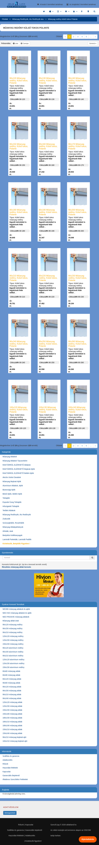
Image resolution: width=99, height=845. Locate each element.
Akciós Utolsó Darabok (12, 477)
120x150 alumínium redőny (13, 663)
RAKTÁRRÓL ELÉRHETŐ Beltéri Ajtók (18, 473)
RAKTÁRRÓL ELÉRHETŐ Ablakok (17, 465)
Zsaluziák (6, 519)
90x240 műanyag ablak (12, 698)
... (91, 37)
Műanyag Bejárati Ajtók (12, 481)
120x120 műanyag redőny (13, 636)
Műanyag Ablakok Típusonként (15, 461)
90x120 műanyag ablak (12, 687)
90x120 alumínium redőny (13, 648)
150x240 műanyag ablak (12, 733)
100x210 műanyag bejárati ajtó (15, 741)
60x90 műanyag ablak (11, 675)
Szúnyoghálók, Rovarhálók (13, 523)
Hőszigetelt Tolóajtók (11, 506)
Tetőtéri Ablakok (9, 510)
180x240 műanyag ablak (12, 726)
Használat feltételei (10, 768)
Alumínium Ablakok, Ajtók (13, 486)
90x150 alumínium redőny (13, 652)
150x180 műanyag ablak (12, 714)
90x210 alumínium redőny (13, 656)
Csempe (24, 43)
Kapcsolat (6, 772)
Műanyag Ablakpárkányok (13, 527)
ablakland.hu (71, 825)
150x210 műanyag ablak (12, 729)
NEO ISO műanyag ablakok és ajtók (17, 613)
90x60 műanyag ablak (11, 683)
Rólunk (5, 764)
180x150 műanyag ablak (12, 718)
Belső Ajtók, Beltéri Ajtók (12, 494)
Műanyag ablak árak (11, 621)
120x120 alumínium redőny (13, 660)
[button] (51, 11)
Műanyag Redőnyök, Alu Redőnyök (17, 515)
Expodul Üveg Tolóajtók (12, 502)
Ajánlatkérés (87, 839)
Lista (15, 43)
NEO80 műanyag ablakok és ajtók (16, 609)
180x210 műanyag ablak (12, 722)
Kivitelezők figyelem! (33, 841)
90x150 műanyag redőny (12, 628)
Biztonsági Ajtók (9, 490)
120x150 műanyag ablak (12, 706)
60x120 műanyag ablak (12, 679)
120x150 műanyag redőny (13, 640)
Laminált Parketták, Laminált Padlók (17, 539)
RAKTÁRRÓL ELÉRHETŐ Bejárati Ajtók (19, 469)
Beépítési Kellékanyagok (12, 535)
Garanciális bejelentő (33, 830)
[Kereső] (92, 557)
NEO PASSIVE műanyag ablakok (16, 617)
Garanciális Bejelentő (11, 775)
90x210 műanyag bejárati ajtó (14, 737)
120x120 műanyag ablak (12, 702)
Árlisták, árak (8, 531)
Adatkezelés (7, 760)
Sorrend (92, 43)
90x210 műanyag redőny (12, 632)
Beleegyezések (10, 813)
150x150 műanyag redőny (13, 644)
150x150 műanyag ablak (12, 710)
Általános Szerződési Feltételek (15, 779)
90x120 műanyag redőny (12, 625)
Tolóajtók (6, 498)
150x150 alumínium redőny (13, 667)
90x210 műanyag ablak (12, 694)
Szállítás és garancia (11, 756)
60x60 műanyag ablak (11, 671)
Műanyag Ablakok (10, 457)
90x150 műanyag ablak (12, 691)
